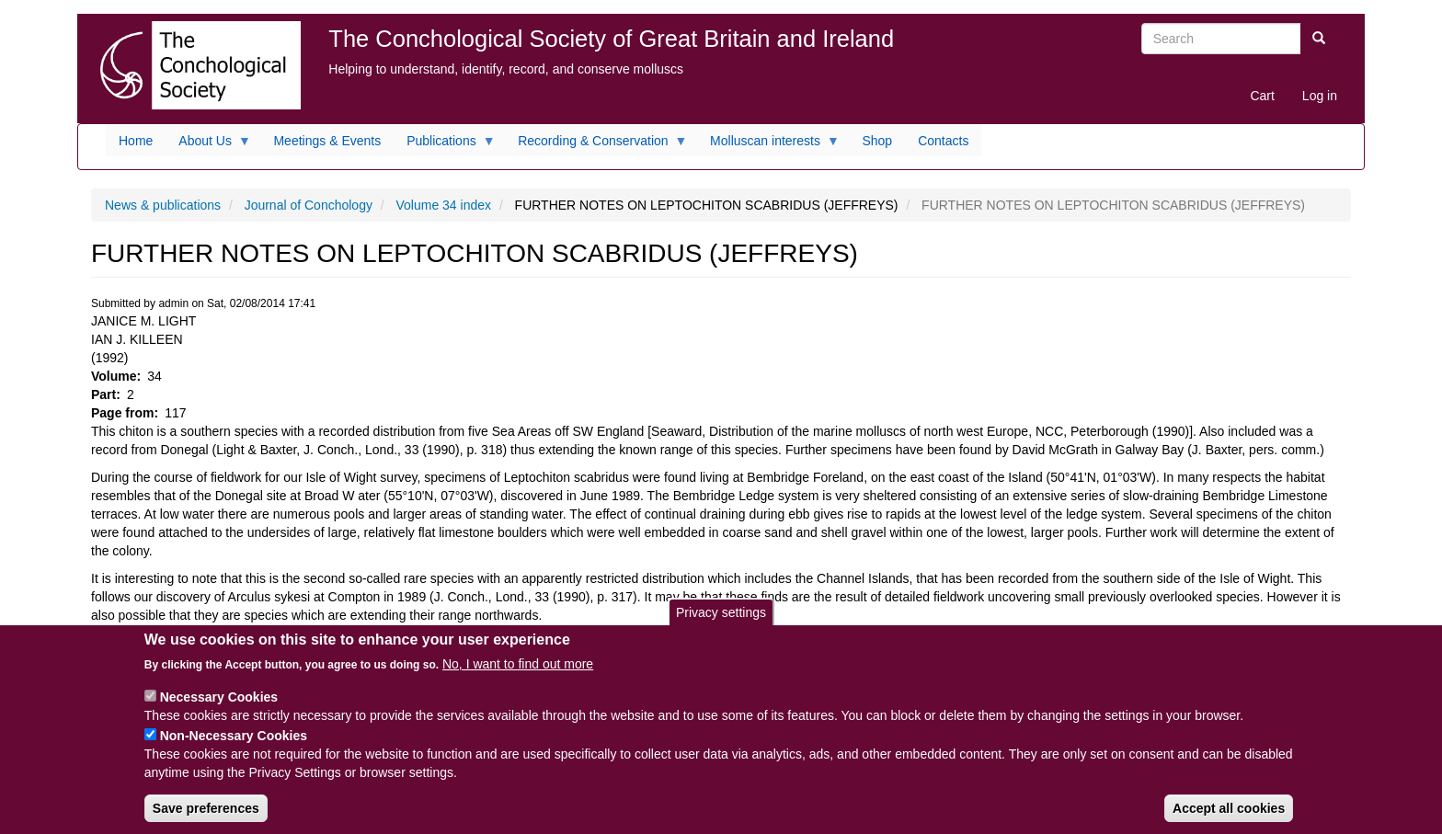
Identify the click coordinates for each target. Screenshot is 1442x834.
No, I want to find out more (517, 678)
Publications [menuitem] (445, 145)
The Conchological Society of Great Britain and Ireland (611, 38)
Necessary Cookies (219, 711)
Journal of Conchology (308, 205)
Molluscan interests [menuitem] (768, 145)
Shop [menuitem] (877, 140)
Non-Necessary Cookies (233, 750)
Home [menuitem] (136, 140)
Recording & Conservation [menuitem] (596, 145)
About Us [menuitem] (208, 145)
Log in (1319, 95)
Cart (1262, 95)
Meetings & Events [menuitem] (327, 140)
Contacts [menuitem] (943, 140)
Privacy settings (721, 626)
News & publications (163, 205)
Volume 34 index (444, 205)
